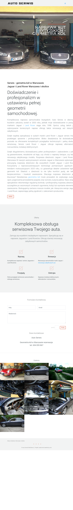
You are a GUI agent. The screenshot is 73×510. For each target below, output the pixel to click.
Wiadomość (36, 317)
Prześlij (62, 327)
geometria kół (34, 177)
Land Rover (30, 125)
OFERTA (55, 38)
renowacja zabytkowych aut (46, 263)
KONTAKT (62, 38)
